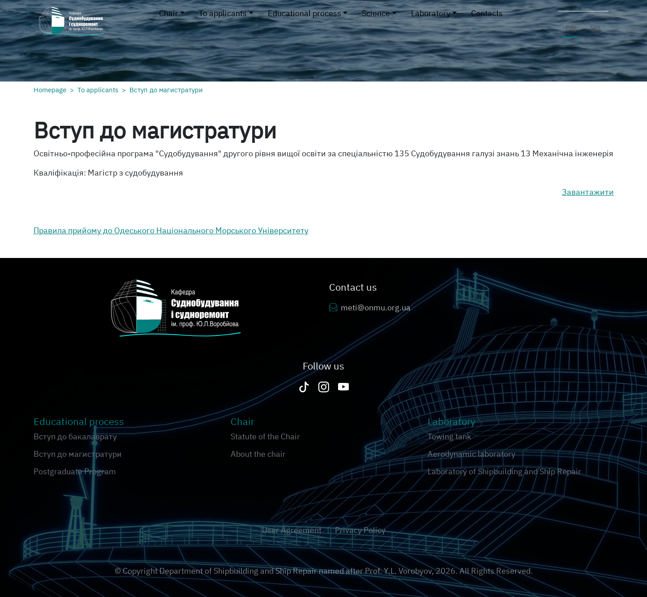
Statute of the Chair (265, 436)
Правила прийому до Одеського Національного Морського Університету (171, 230)
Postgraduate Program (75, 471)
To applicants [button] (223, 13)
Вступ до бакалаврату (75, 436)
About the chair (258, 454)
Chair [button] (168, 13)
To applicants (97, 89)
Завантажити (588, 192)
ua (596, 28)
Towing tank (449, 436)
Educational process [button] (304, 13)
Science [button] (376, 13)
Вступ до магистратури (166, 89)
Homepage (50, 89)
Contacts (487, 13)
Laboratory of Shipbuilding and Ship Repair (504, 471)
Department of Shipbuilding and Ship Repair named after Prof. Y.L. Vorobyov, (297, 571)
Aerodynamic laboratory (471, 454)
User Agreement (292, 530)
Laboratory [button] (430, 13)
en (571, 28)
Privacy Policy (360, 530)
